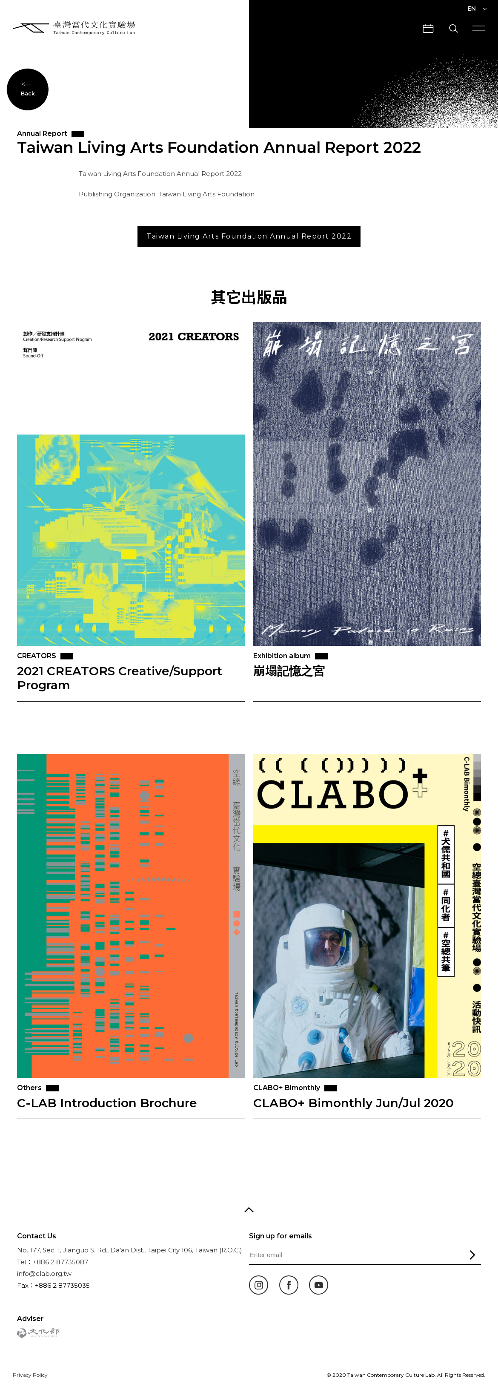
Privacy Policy (30, 1375)
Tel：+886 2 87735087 (52, 1262)
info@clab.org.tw (44, 1273)
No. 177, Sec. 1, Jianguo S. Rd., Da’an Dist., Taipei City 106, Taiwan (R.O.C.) (129, 1250)
